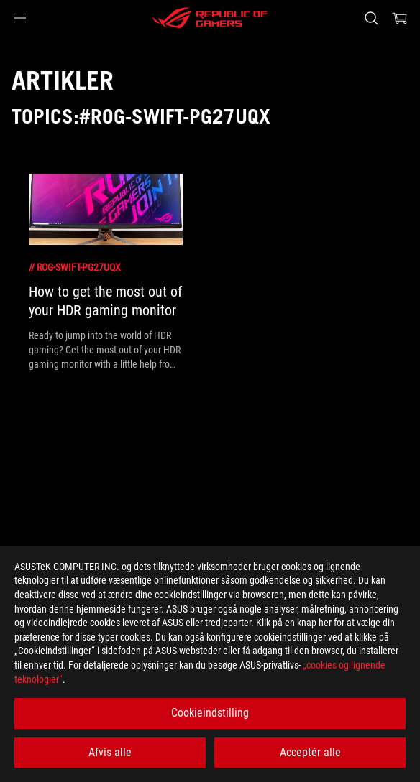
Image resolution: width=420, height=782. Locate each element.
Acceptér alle (310, 752)
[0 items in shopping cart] (399, 18)
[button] (20, 18)
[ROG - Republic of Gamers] (210, 18)
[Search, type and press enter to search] (371, 18)
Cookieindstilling (210, 713)
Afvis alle (110, 752)
